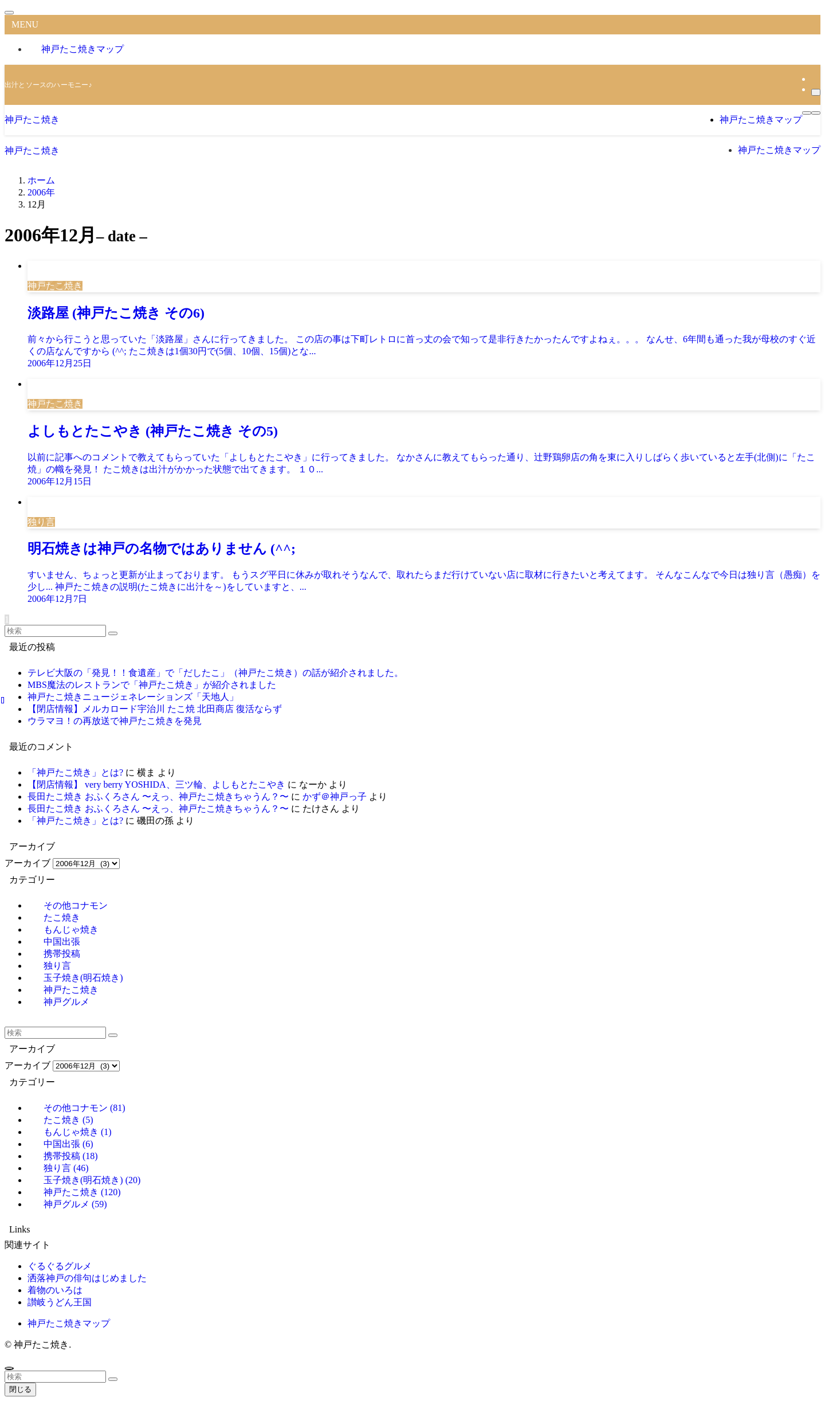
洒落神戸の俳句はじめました (87, 1278)
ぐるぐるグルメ (60, 1266)
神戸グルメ (66, 1002)
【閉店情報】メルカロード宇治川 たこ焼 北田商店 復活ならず (155, 709)
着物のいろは (55, 1290)
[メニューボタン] (806, 113)
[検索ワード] (55, 631)
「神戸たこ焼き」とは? (75, 772)
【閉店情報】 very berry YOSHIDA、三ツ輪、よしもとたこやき (156, 784)
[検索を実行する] (112, 633)
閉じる (20, 1389)
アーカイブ (27, 863)
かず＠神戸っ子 (334, 796)
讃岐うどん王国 (60, 1302)
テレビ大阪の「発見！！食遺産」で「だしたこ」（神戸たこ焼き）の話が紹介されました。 (215, 673)
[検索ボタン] (815, 113)
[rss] (814, 79)
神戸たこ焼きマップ (82, 49)
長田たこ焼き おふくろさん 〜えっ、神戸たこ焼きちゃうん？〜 (158, 796)
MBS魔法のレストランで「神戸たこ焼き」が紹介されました (152, 685)
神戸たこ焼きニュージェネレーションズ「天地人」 (133, 697)
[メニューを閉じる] (9, 12)
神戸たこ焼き (32, 119)
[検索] (815, 92)
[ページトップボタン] (9, 1368)
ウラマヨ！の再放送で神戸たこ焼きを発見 (115, 721)
